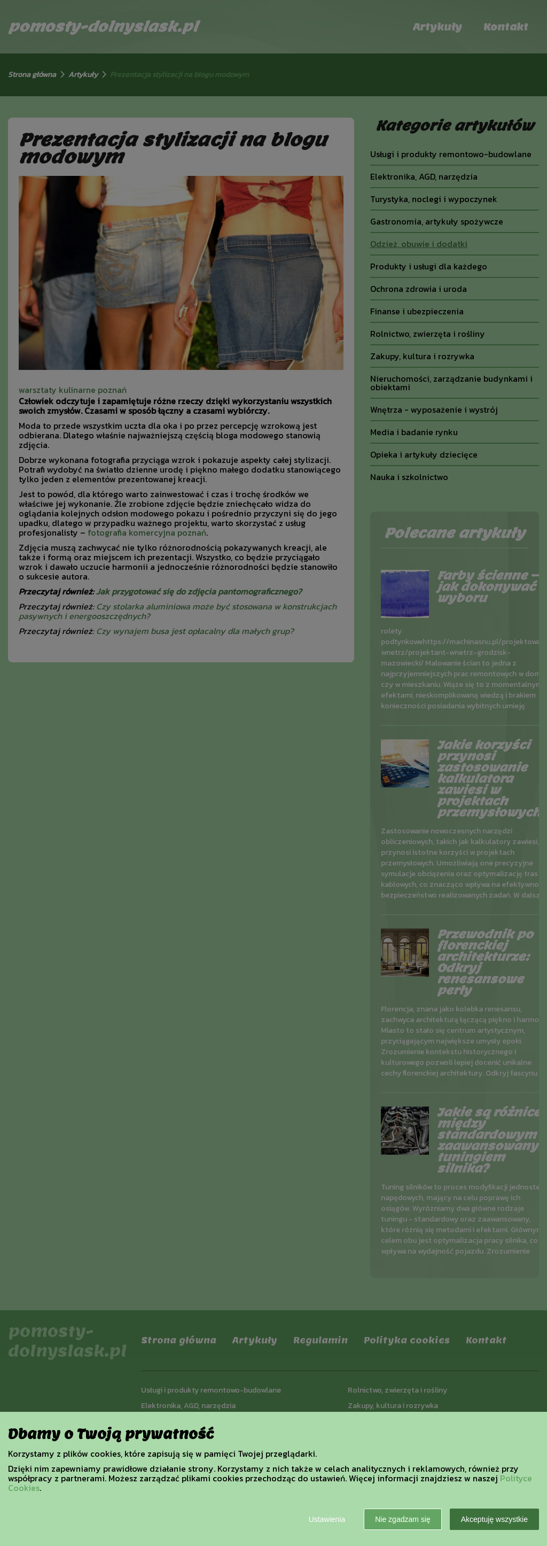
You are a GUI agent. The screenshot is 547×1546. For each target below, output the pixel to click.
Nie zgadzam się (403, 1519)
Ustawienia (327, 1519)
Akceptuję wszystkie (494, 1519)
